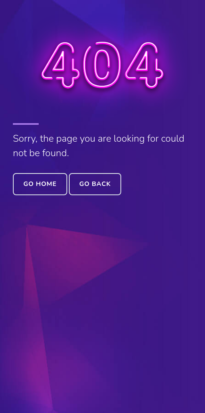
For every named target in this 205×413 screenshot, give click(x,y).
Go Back (95, 184)
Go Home (40, 184)
